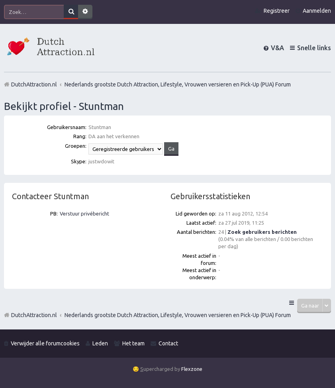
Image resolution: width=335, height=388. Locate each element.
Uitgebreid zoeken (85, 12)
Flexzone (191, 369)
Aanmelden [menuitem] (317, 11)
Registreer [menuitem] (277, 11)
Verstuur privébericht (84, 213)
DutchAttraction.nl (34, 315)
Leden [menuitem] (100, 343)
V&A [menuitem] (277, 47)
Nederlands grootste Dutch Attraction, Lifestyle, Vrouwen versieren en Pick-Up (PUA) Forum (178, 315)
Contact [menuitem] (168, 343)
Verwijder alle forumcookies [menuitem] (45, 343)
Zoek (71, 12)
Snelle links (314, 47)
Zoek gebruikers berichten (262, 232)
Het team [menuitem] (133, 343)
